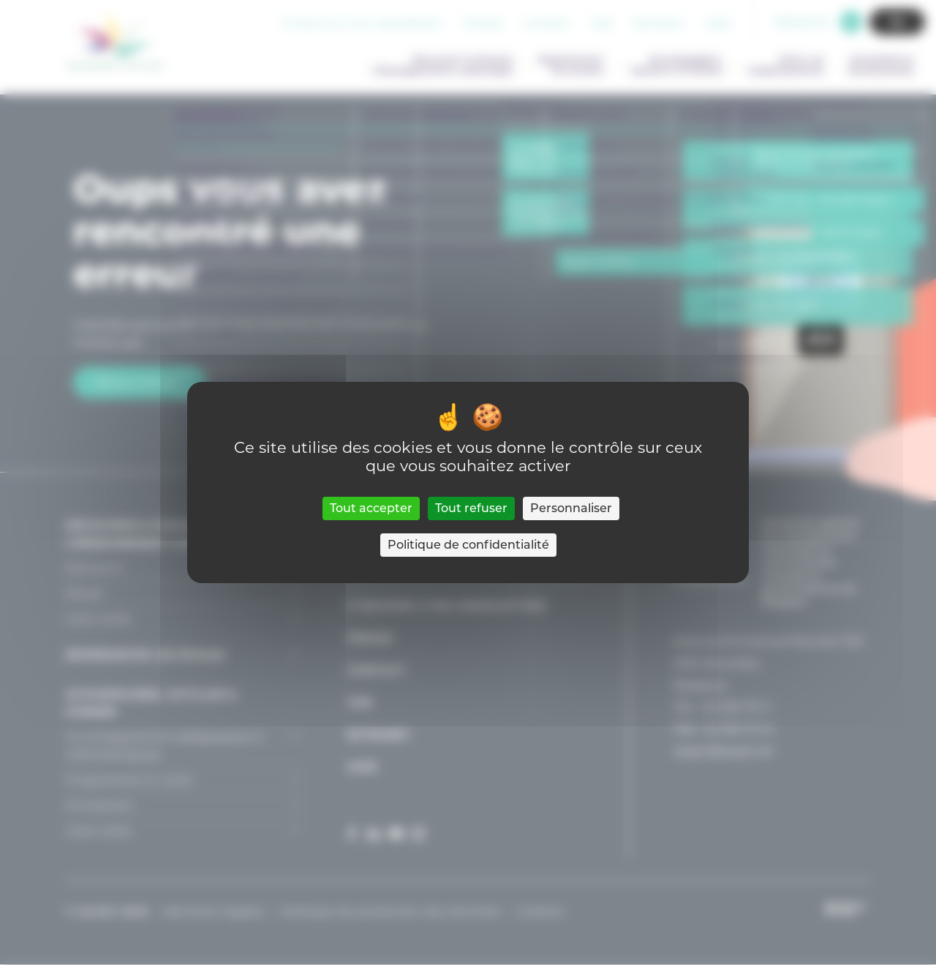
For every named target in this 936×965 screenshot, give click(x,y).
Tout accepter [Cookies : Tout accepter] (371, 508)
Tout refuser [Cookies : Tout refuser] (471, 508)
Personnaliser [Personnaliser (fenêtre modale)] (571, 508)
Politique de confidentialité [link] (468, 545)
